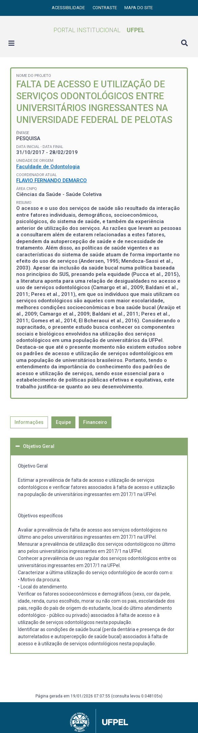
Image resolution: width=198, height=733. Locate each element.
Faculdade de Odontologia (48, 167)
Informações (29, 422)
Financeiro (95, 422)
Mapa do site (138, 7)
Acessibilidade (69, 7)
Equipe (63, 422)
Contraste (105, 7)
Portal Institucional (99, 30)
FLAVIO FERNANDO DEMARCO (51, 180)
